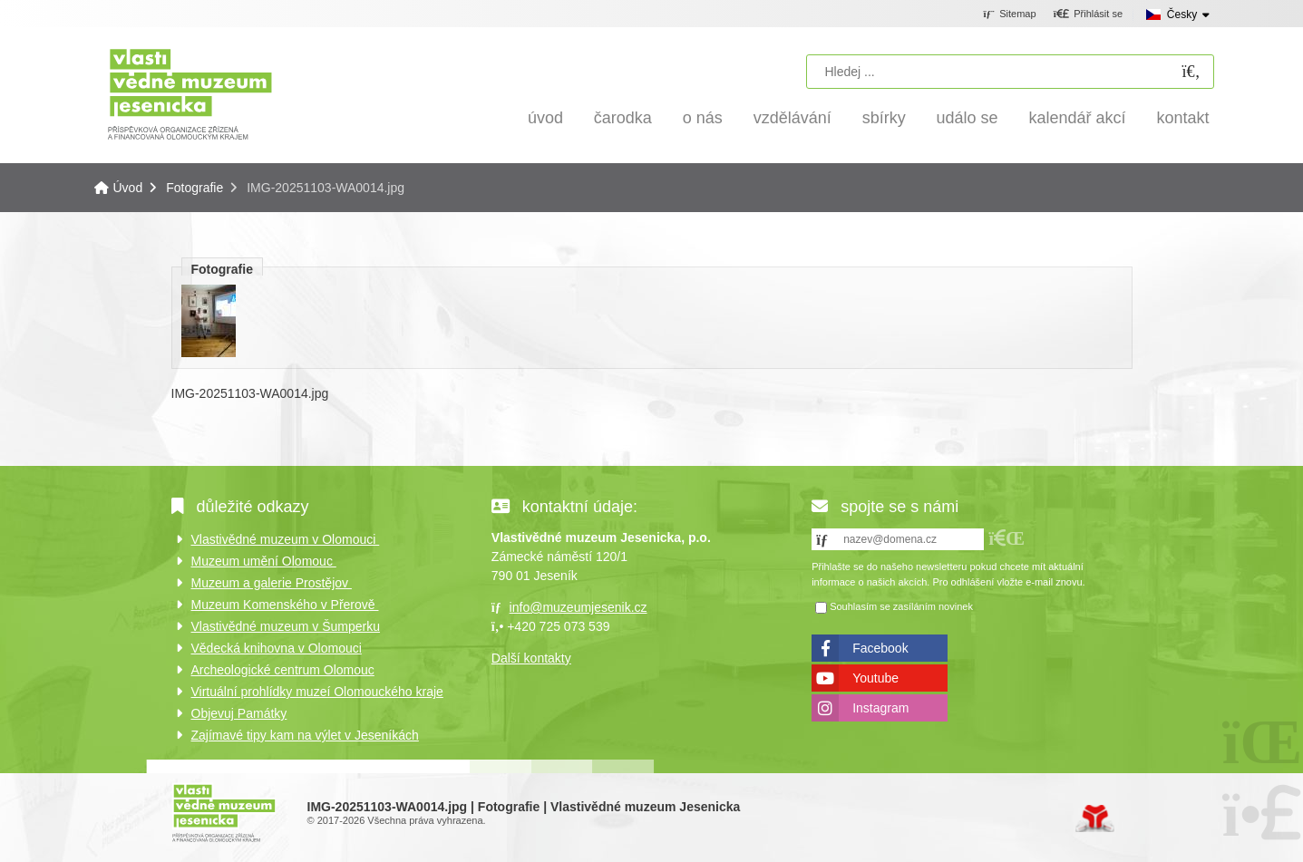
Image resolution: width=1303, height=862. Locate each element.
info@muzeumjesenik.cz (578, 607)
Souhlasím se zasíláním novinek (901, 606)
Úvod (190, 92)
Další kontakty (531, 658)
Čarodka (623, 118)
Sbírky (884, 118)
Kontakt (1182, 118)
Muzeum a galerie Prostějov (271, 583)
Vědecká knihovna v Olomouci (276, 648)
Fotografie (194, 187)
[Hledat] (1191, 72)
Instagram (880, 708)
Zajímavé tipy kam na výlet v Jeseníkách (305, 735)
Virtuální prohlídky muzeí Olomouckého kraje (317, 691)
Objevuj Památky (239, 713)
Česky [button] (1182, 14)
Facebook (880, 648)
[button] (1087, 14)
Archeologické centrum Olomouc (282, 670)
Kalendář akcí (1077, 118)
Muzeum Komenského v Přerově (285, 604)
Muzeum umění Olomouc (263, 561)
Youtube (875, 678)
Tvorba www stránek (1094, 818)
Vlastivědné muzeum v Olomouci (285, 539)
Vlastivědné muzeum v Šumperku (286, 626)
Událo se (967, 118)
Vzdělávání (792, 118)
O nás (703, 118)
